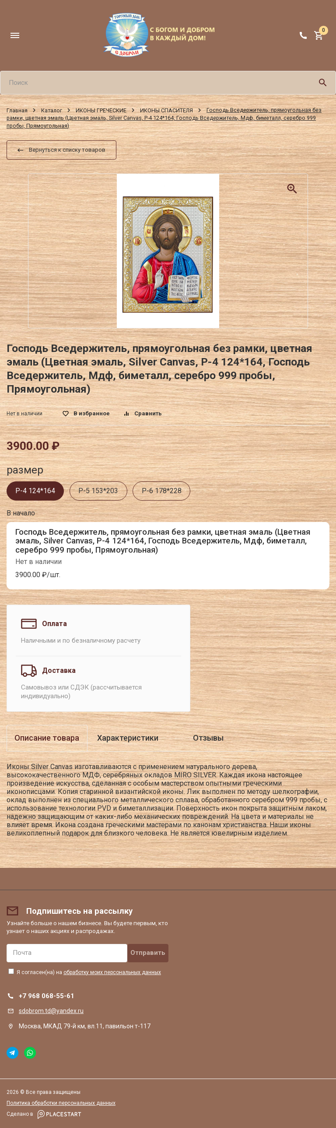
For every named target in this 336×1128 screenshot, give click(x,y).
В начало (21, 513)
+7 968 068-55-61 (46, 996)
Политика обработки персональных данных (61, 1103)
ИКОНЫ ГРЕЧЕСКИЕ (101, 110)
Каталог (51, 110)
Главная (17, 110)
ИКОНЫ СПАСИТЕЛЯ (166, 110)
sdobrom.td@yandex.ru (51, 1010)
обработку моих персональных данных (112, 972)
